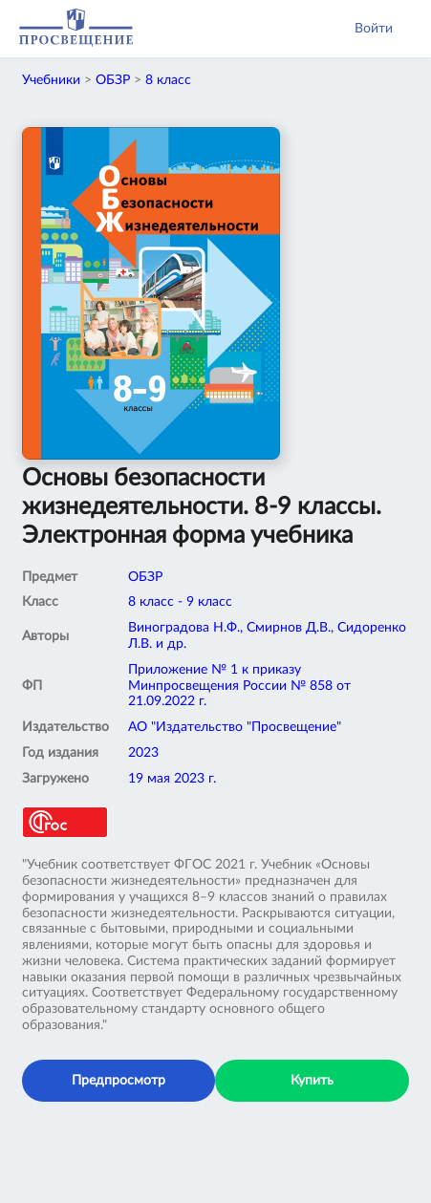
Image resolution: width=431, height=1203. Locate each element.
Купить (312, 1080)
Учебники (51, 80)
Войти (374, 28)
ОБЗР (113, 80)
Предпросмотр (118, 1080)
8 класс (168, 80)
